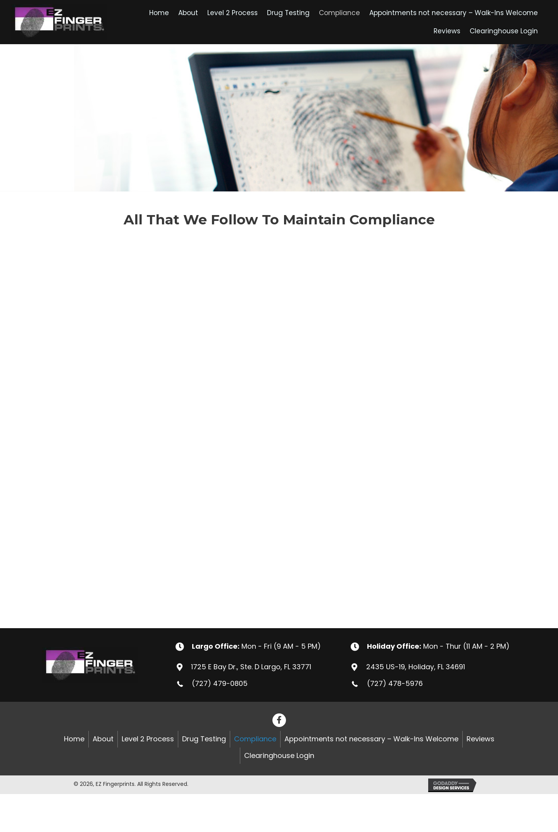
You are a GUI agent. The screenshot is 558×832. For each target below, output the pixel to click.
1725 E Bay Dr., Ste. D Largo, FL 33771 (251, 667)
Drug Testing (204, 739)
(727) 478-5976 (395, 683)
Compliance (255, 739)
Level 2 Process (148, 739)
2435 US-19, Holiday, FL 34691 (415, 667)
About (103, 739)
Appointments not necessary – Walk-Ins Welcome (371, 739)
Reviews (480, 739)
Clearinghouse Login (279, 755)
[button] (279, 720)
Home (74, 739)
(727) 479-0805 (220, 683)
